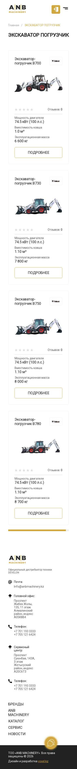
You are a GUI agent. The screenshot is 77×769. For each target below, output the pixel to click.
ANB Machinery (18, 712)
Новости (16, 734)
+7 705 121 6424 (25, 634)
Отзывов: (55, 109)
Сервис (15, 727)
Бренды (16, 704)
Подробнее (38, 152)
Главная (13, 25)
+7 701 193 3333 (25, 631)
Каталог (16, 721)
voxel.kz (43, 761)
